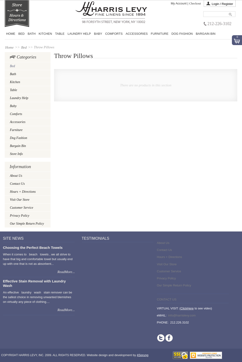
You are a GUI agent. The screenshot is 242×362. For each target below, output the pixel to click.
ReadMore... (66, 272)
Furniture (159, 33)
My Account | (179, 3)
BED (21, 33)
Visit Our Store (19, 199)
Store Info (16, 154)
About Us (16, 175)
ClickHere (187, 308)
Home (10, 33)
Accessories (137, 33)
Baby (98, 33)
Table (60, 33)
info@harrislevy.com (182, 315)
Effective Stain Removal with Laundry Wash (34, 283)
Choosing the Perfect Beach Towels (33, 248)
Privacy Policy (19, 215)
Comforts (114, 33)
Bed (24, 47)
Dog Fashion (182, 33)
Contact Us (17, 183)
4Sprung (142, 355)
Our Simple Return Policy (27, 223)
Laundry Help (79, 33)
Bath (32, 33)
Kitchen (45, 33)
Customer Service (21, 207)
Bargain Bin (205, 33)
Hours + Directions (23, 191)
